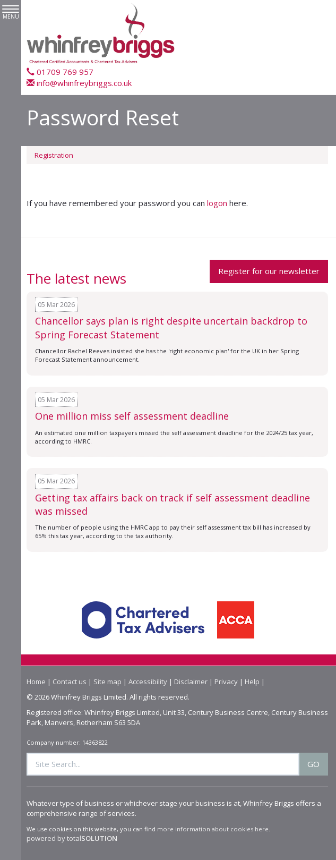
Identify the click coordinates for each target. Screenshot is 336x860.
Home (36, 681)
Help (252, 681)
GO (313, 764)
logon (217, 203)
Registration (54, 155)
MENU (10, 12)
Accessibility (147, 681)
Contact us (70, 681)
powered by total (72, 838)
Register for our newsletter (269, 271)
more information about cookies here (213, 829)
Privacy (226, 681)
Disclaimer (191, 681)
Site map (107, 681)
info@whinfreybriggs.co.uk (79, 83)
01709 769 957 (60, 71)
